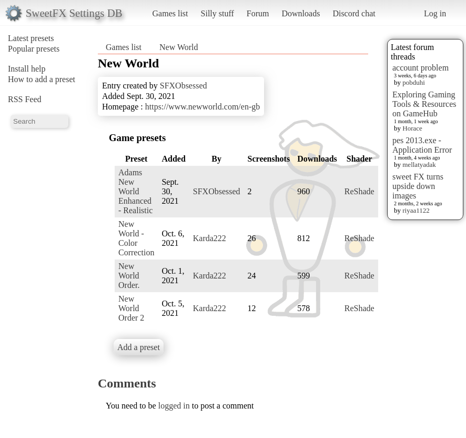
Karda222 (209, 238)
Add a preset (138, 347)
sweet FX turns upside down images (417, 186)
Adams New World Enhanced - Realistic (135, 191)
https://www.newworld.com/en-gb (202, 106)
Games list (170, 13)
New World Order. (128, 276)
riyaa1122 (416, 210)
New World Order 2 (131, 308)
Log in (435, 13)
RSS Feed (25, 99)
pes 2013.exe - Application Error (422, 145)
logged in (174, 405)
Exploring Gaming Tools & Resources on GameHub (424, 104)
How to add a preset (41, 79)
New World (178, 47)
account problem (420, 67)
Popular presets (33, 48)
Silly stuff (217, 13)
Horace (412, 128)
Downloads (300, 13)
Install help (27, 68)
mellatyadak (419, 164)
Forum (258, 13)
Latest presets (31, 38)
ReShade (359, 191)
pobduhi (413, 82)
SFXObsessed (183, 85)
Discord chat (353, 13)
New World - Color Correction (136, 238)
